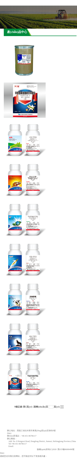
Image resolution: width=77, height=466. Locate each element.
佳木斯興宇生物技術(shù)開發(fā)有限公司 (18, 449)
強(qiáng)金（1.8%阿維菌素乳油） (23, 319)
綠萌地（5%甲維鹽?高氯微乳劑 (22, 159)
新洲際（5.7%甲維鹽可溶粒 (19, 120)
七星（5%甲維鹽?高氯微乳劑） (22, 279)
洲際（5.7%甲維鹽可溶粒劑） (21, 399)
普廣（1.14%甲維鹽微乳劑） (20, 239)
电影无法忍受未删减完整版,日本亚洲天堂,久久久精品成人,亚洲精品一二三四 (33, 459)
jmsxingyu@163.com (25, 439)
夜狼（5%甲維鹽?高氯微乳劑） (22, 359)
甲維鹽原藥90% (13, 80)
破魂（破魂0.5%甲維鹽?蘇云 (20, 199)
